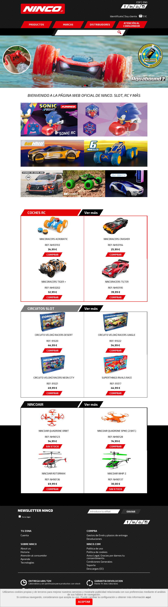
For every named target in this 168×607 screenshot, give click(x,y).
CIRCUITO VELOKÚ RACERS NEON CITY (53, 377)
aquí (148, 597)
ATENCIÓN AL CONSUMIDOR (131, 24)
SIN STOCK (52, 446)
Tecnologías (27, 562)
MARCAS (68, 24)
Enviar (131, 511)
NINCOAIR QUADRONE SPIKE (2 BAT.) (116, 430)
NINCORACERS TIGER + (54, 281)
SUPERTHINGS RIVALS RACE (117, 377)
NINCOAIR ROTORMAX (54, 473)
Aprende (25, 558)
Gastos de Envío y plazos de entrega (107, 535)
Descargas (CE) (95, 568)
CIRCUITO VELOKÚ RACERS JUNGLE (116, 334)
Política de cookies (97, 551)
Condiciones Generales (99, 561)
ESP (138, 2)
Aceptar (84, 601)
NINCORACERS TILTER (117, 281)
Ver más (91, 212)
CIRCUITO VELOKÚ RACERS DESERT (54, 334)
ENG (145, 2)
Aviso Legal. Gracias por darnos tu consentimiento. (106, 557)
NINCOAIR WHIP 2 (117, 473)
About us (26, 548)
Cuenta (25, 535)
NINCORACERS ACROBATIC (54, 238)
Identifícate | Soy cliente (123, 16)
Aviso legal (26, 517)
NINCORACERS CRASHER (117, 238)
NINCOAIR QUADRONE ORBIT (54, 430)
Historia (25, 551)
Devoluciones (94, 538)
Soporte (91, 565)
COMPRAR (52, 254)
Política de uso (95, 548)
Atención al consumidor (34, 555)
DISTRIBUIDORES (100, 24)
